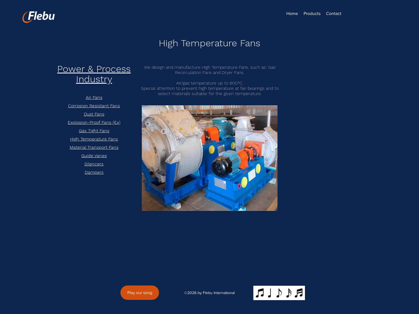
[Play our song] (139, 292)
